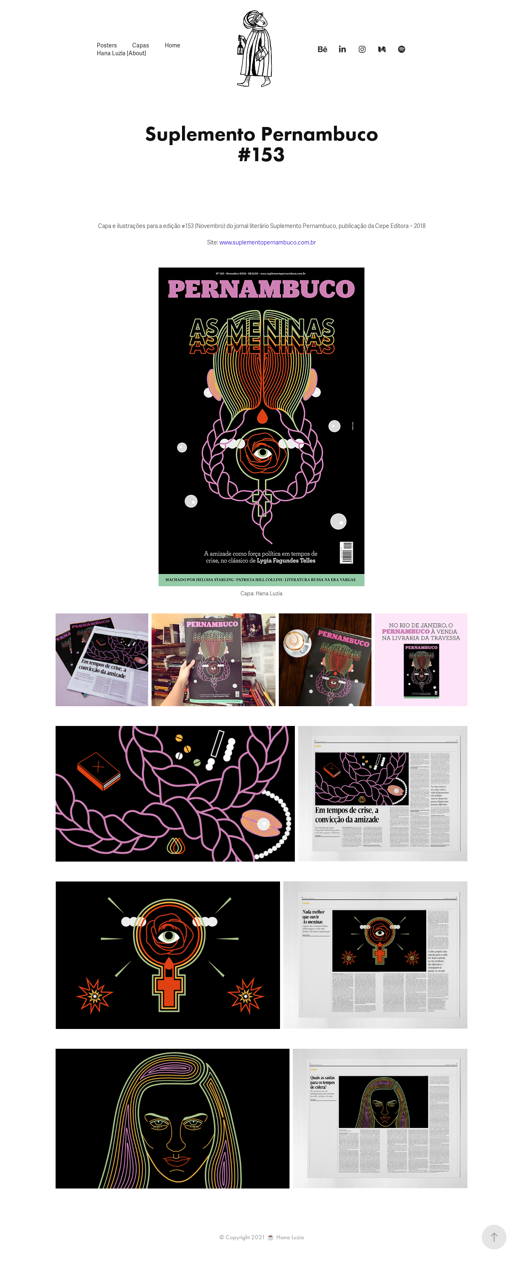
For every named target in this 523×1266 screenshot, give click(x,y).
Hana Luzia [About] (121, 53)
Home (172, 45)
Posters (107, 45)
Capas (140, 45)
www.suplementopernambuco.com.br (267, 242)
